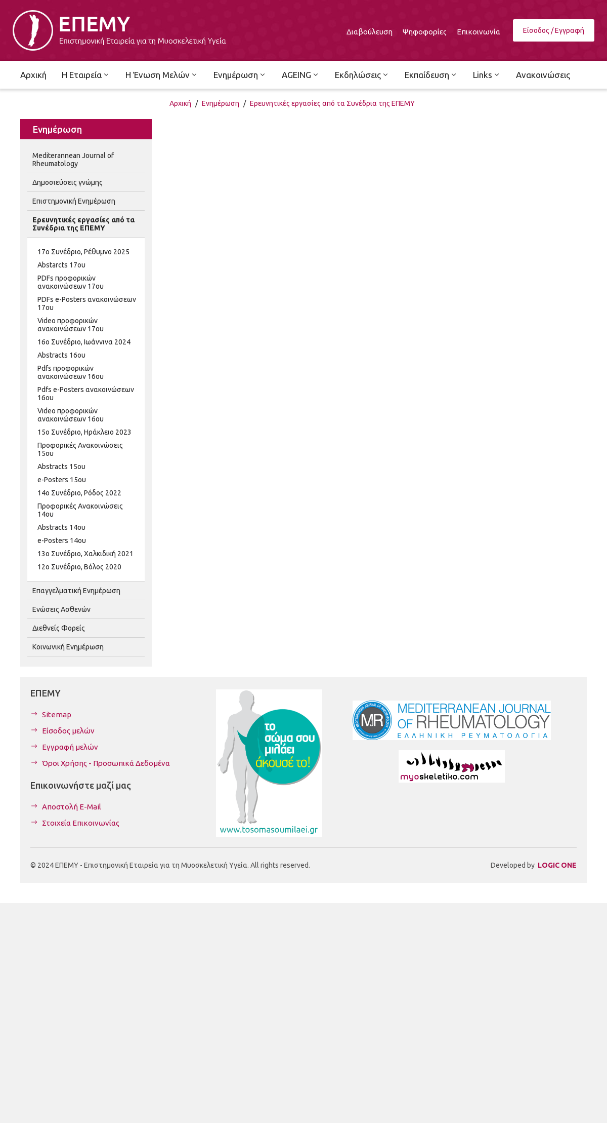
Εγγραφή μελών (70, 747)
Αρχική (180, 103)
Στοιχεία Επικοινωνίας (80, 823)
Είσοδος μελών (68, 730)
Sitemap (56, 714)
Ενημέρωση (220, 103)
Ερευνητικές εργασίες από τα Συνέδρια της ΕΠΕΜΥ (332, 103)
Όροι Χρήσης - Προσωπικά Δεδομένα (106, 763)
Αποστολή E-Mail (71, 806)
